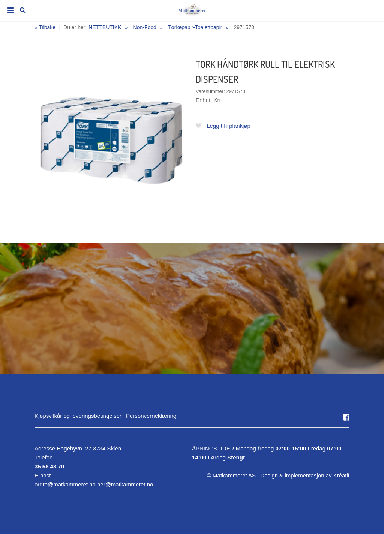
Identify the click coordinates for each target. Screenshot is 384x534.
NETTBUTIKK (104, 27)
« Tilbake (45, 27)
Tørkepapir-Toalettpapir (195, 27)
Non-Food (144, 27)
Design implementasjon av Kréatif (305, 475)
